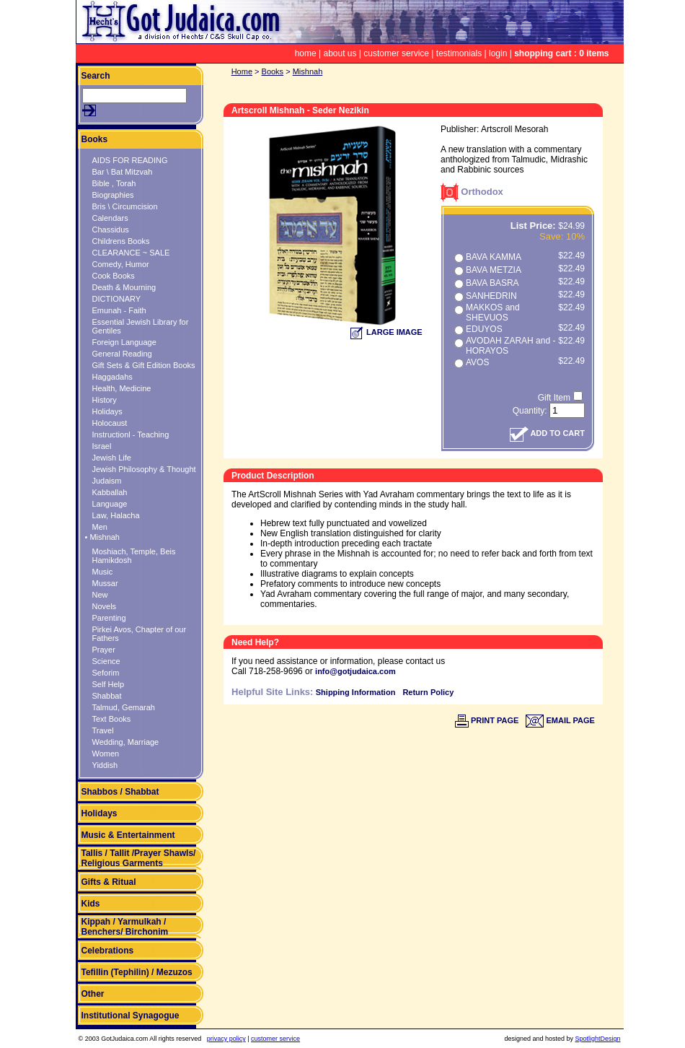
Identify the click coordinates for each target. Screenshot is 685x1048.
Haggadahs (112, 376)
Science (106, 661)
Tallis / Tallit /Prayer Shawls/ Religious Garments (138, 858)
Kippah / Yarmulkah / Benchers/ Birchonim (125, 927)
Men (99, 527)
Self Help (108, 684)
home (306, 53)
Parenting (109, 617)
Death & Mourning (124, 287)
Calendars (110, 218)
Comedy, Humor (120, 264)
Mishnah (308, 71)
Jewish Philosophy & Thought (144, 469)
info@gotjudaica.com (355, 671)
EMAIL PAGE (560, 720)
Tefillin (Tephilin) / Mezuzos (137, 972)
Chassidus (110, 229)
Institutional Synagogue (130, 1015)
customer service (396, 53)
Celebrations (107, 951)
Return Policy (428, 692)
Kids (90, 904)
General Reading (122, 353)
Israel (102, 446)
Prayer (103, 649)
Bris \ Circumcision (125, 206)
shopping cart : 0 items (561, 53)
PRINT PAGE (486, 720)
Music (102, 571)
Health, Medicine (121, 388)
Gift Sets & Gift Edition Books (143, 365)
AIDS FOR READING (130, 160)
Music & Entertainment (128, 835)
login (498, 53)
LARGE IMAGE (386, 332)
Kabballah (110, 492)
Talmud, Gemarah (123, 707)
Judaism (107, 480)
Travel (103, 730)
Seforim (106, 672)
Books (94, 139)
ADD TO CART (547, 433)
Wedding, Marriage (125, 742)
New (100, 594)
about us (339, 53)
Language (110, 503)
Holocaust (110, 423)
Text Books (111, 719)
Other (93, 994)
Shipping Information (356, 692)
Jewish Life (111, 457)
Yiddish (105, 765)
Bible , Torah (114, 183)
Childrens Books (121, 241)
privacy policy (226, 1038)
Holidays (107, 411)
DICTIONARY (116, 298)
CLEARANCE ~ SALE (131, 252)
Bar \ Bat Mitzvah (122, 171)
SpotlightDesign (597, 1038)
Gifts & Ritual (108, 882)
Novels (104, 606)
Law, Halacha (116, 515)
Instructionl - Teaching (130, 434)
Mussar (105, 583)
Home (241, 71)
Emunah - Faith (119, 310)
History (104, 400)
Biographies (113, 195)
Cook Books (113, 275)
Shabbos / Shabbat (120, 792)
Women (106, 753)
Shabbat (107, 695)
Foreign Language (124, 342)
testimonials (459, 53)
